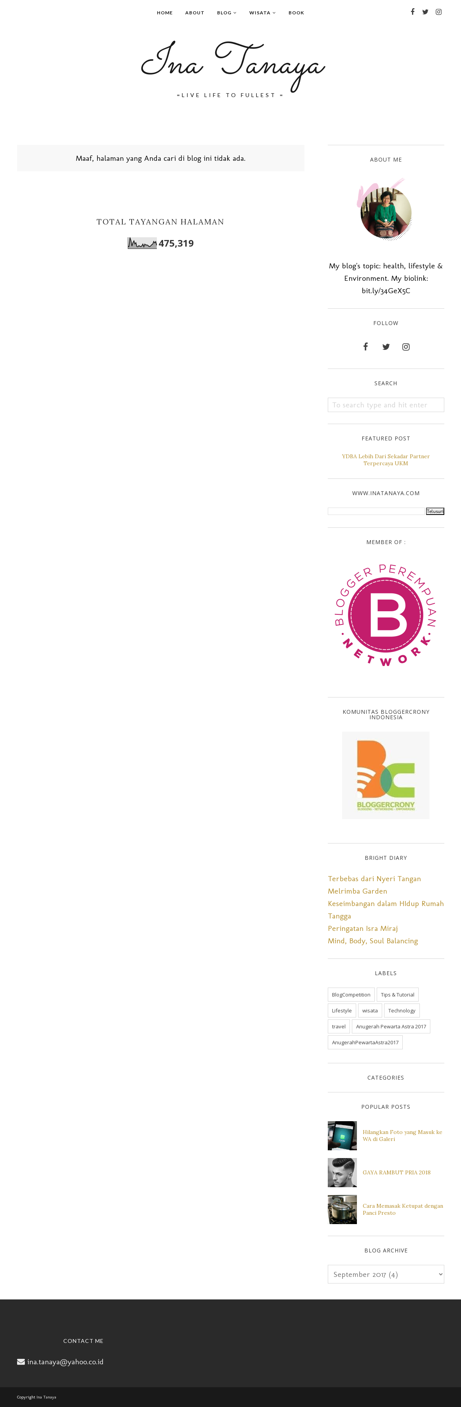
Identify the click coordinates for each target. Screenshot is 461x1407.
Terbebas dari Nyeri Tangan (374, 878)
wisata (370, 1010)
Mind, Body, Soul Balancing (373, 940)
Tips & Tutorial (397, 994)
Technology (402, 1010)
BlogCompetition (351, 994)
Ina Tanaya (231, 64)
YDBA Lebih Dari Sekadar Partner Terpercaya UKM (386, 460)
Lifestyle (342, 1010)
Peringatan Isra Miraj (363, 928)
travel (339, 1026)
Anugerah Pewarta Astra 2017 (391, 1026)
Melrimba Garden (357, 891)
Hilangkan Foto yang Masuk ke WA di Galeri (402, 1136)
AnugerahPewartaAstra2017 (365, 1042)
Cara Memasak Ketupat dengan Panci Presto (403, 1209)
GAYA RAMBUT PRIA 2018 (397, 1172)
